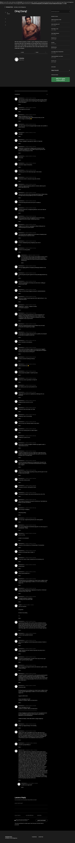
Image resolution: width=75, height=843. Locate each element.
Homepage (34, 841)
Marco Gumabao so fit (55, 24)
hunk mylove (21, 750)
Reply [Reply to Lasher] (19, 618)
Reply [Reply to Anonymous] (19, 104)
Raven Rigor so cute (54, 28)
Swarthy (52, 42)
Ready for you (53, 37)
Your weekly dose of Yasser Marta (57, 51)
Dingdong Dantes (39, 41)
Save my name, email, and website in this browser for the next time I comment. (22, 820)
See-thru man (53, 60)
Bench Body (31, 45)
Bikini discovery (54, 47)
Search (69, 11)
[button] (5, 7)
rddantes (21, 58)
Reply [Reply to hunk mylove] (19, 780)
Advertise (41, 841)
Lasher (20, 604)
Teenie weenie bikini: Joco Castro (57, 56)
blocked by (60, 79)
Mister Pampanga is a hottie (56, 19)
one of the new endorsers (38, 46)
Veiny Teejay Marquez (55, 33)
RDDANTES (9, 7)
